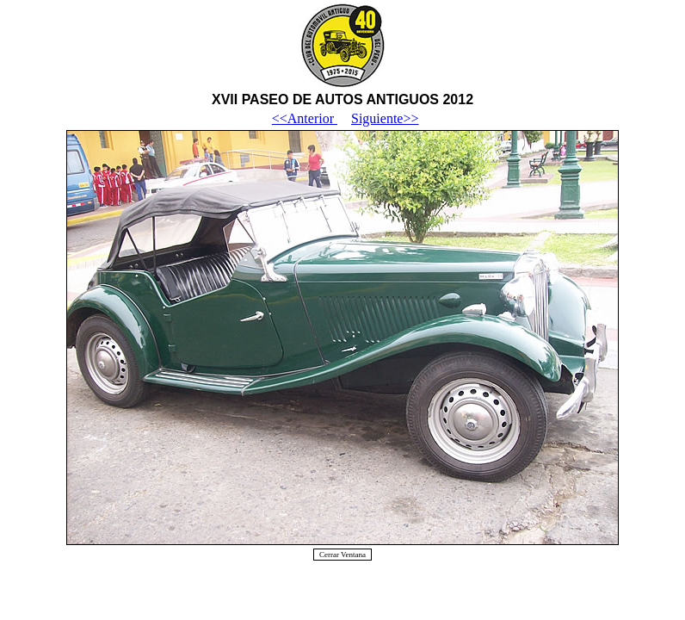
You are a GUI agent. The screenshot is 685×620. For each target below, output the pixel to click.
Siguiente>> (384, 118)
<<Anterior (304, 118)
